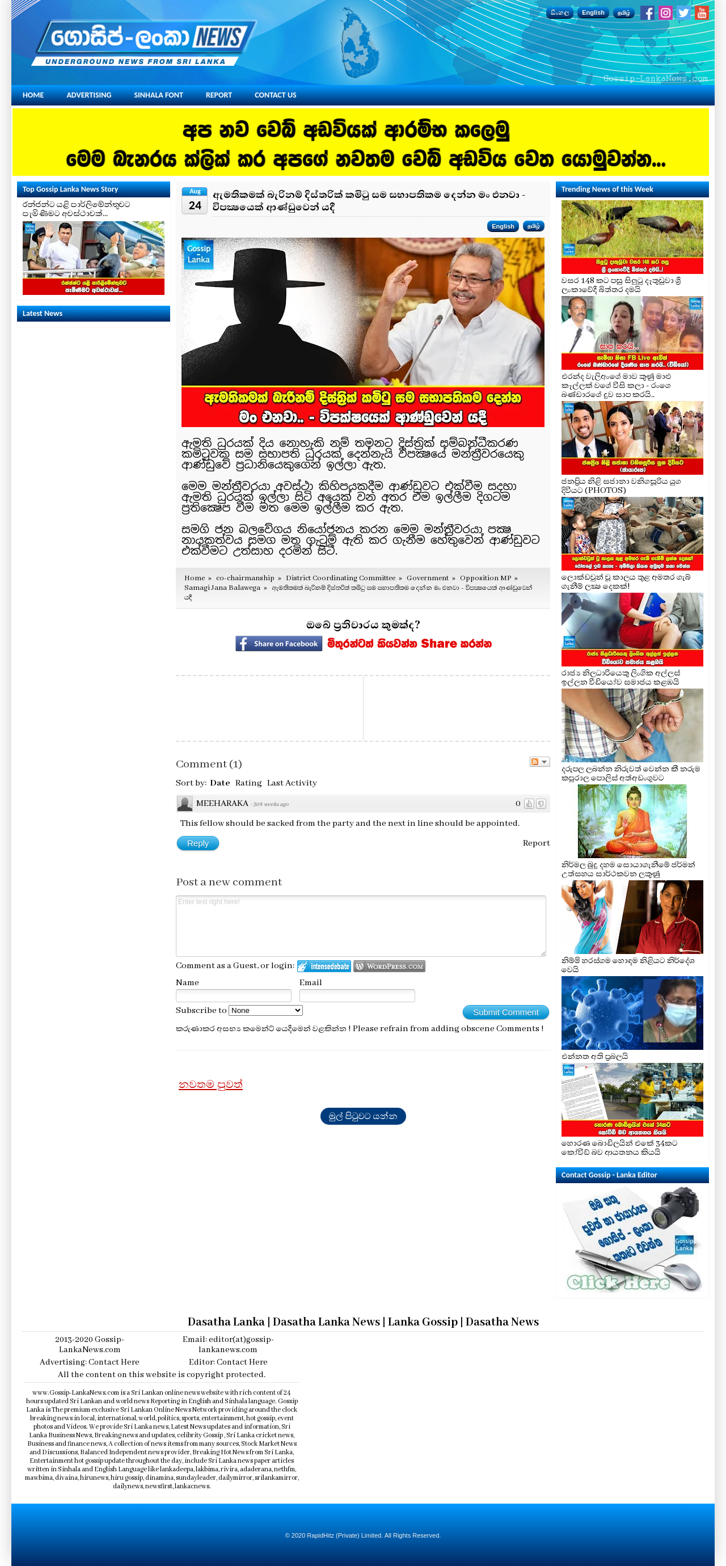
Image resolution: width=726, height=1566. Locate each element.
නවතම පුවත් (211, 1084)
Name (187, 983)
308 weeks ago (271, 804)
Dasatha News (502, 1322)
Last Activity (292, 783)
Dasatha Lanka (226, 1322)
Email (310, 983)
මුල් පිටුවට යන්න (363, 1116)
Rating (248, 783)
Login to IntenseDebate (324, 966)
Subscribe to (239, 1010)
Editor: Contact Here (228, 1362)
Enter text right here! (361, 926)
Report (219, 95)
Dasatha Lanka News (326, 1322)
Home (33, 95)
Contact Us (275, 95)
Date (220, 783)
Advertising (88, 95)
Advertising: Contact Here (90, 1362)
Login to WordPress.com (389, 966)
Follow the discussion (540, 762)
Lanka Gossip (423, 1322)
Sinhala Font (158, 95)
